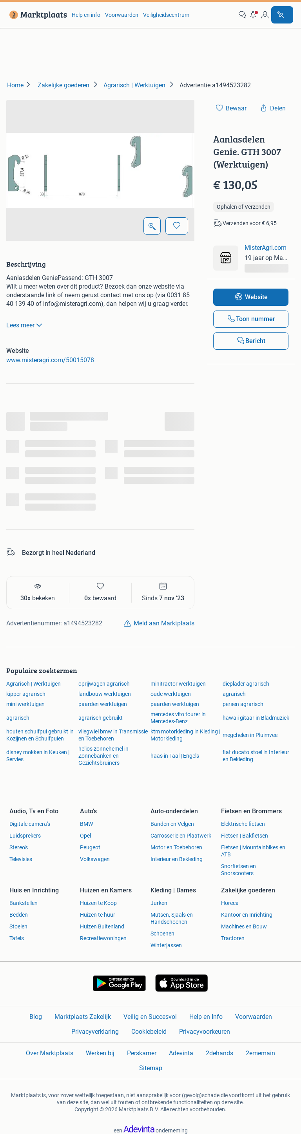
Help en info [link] (86, 15)
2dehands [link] (219, 1053)
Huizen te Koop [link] (98, 903)
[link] (36, 14)
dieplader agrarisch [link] (246, 684)
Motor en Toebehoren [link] (176, 847)
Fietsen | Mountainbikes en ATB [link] (253, 851)
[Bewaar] (176, 226)
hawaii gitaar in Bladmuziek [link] (256, 718)
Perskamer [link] (141, 1053)
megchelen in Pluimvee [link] (250, 735)
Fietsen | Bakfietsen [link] (244, 835)
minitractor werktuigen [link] (178, 684)
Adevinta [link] (181, 1053)
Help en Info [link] (206, 1016)
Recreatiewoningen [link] (103, 938)
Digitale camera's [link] (29, 824)
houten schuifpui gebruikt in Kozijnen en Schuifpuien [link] (40, 735)
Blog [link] (35, 1016)
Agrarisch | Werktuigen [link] (33, 684)
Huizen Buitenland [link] (102, 926)
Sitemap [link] (150, 1068)
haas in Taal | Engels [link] (174, 756)
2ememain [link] (260, 1053)
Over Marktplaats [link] (49, 1053)
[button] (253, 14)
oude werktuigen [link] (170, 694)
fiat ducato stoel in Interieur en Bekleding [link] (256, 755)
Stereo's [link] (18, 847)
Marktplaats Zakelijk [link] (82, 1016)
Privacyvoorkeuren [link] (204, 1031)
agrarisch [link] (234, 694)
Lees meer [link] (25, 325)
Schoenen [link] (162, 933)
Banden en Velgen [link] (172, 824)
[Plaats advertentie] (282, 14)
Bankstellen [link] (23, 903)
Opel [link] (85, 835)
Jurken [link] (158, 903)
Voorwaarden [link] (121, 15)
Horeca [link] (230, 903)
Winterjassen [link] (166, 945)
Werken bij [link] (100, 1053)
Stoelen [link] (18, 926)
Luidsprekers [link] (25, 835)
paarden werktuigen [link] (102, 704)
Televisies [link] (20, 859)
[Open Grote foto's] (152, 226)
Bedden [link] (18, 915)
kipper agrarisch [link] (25, 694)
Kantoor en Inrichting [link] (246, 915)
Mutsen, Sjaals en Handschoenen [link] (171, 918)
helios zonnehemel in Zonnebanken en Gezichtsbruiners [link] (103, 756)
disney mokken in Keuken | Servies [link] (37, 755)
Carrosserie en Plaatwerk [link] (180, 835)
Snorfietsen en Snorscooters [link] (238, 869)
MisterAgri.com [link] (265, 247)
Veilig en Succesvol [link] (150, 1016)
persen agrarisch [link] (243, 704)
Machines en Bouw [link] (244, 926)
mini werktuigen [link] (25, 704)
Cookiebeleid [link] (149, 1031)
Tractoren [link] (233, 938)
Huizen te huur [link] (97, 915)
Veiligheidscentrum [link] (166, 15)
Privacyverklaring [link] (95, 1031)
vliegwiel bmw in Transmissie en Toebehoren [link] (113, 735)
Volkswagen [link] (95, 859)
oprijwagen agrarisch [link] (104, 684)
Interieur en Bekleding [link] (176, 859)
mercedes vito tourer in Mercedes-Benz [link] (178, 717)
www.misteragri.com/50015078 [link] (50, 360)
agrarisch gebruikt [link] (100, 718)
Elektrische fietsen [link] (243, 824)
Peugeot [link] (90, 847)
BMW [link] (86, 824)
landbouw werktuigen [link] (104, 694)
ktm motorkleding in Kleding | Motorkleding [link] (185, 735)
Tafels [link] (16, 938)
